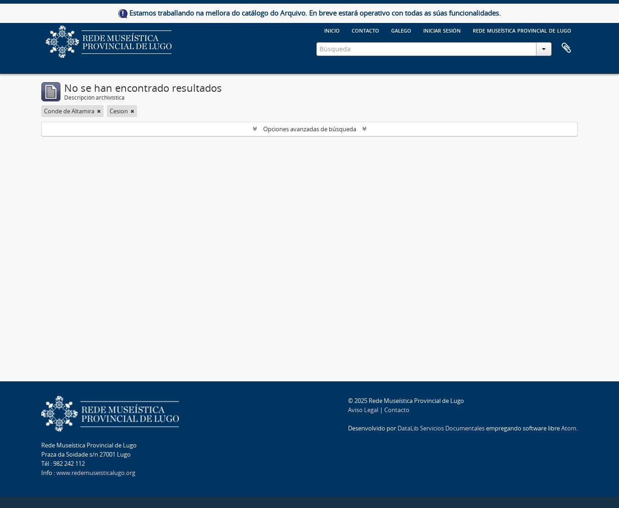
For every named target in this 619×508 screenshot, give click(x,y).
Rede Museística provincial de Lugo (522, 30)
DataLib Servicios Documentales (441, 428)
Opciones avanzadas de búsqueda (310, 129)
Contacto (365, 30)
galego (401, 30)
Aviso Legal (363, 410)
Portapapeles (566, 48)
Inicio (332, 30)
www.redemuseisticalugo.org (95, 473)
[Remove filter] (99, 111)
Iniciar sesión (442, 30)
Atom (568, 428)
